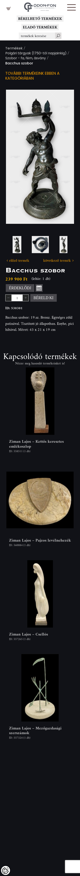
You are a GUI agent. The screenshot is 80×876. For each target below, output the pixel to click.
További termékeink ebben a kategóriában (32, 76)
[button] (71, 7)
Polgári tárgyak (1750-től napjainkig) (36, 54)
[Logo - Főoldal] (40, 6)
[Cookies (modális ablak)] (5, 870)
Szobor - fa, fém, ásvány (25, 58)
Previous (16, 157)
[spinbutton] (17, 298)
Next (64, 157)
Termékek (14, 49)
